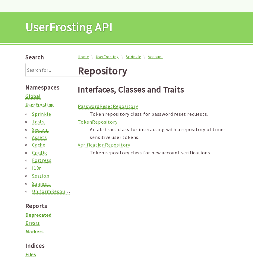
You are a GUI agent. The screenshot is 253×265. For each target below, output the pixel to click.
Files (30, 254)
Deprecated (38, 215)
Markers (34, 232)
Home (83, 56)
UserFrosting (107, 56)
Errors (32, 223)
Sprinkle (133, 56)
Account (155, 56)
